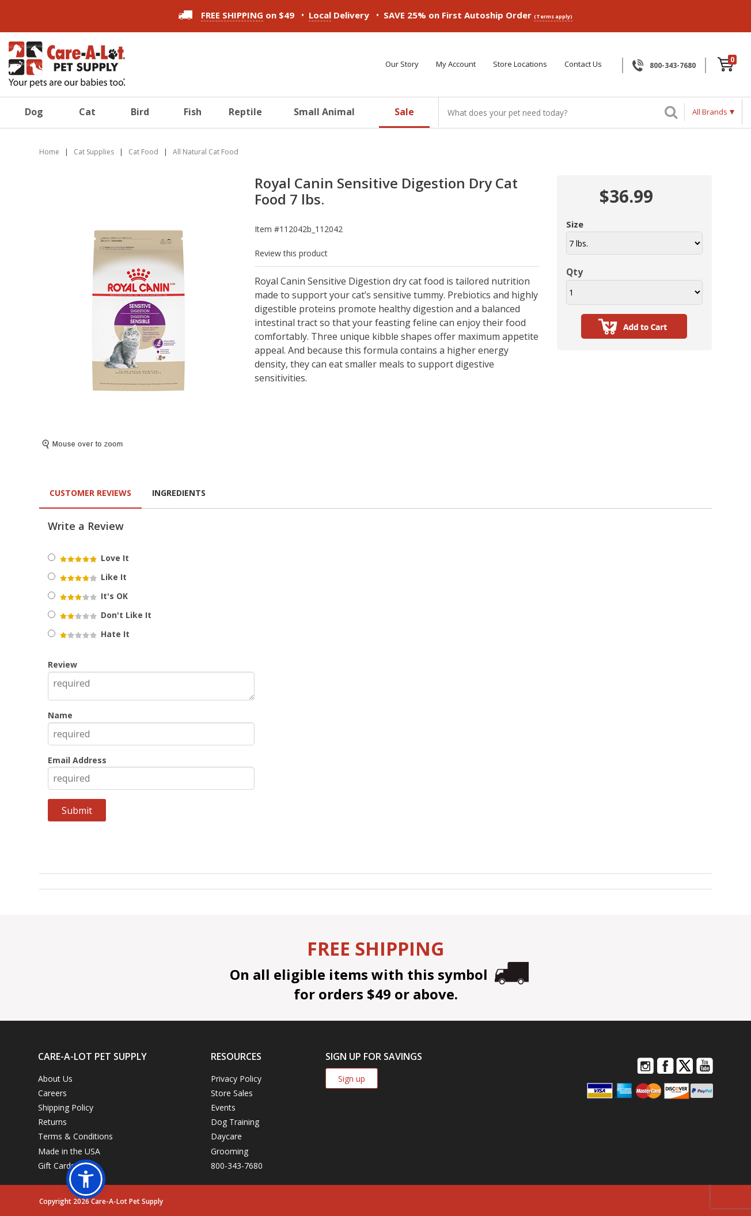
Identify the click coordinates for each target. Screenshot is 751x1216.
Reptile (245, 111)
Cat (87, 111)
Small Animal (324, 111)
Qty (574, 272)
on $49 (236, 15)
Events (223, 1107)
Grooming (229, 1151)
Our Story (402, 64)
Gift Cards (56, 1165)
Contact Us (583, 64)
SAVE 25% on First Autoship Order (478, 15)
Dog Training (235, 1121)
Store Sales (232, 1093)
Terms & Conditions (75, 1136)
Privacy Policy (236, 1078)
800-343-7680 (673, 65)
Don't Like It (104, 614)
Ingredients (179, 492)
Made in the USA (69, 1151)
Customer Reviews (90, 492)
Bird (140, 111)
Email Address (77, 760)
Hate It (94, 633)
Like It (92, 576)
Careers (52, 1093)
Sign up (351, 1078)
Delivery (339, 15)
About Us (55, 1078)
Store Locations (520, 64)
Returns (52, 1121)
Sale (404, 111)
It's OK (93, 595)
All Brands (709, 112)
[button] (86, 1179)
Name (60, 715)
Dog (34, 111)
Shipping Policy (65, 1107)
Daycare (226, 1136)
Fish (193, 111)
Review (62, 664)
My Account (456, 64)
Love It (93, 557)
